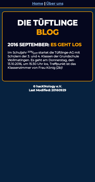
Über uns (54, 3)
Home (37, 3)
